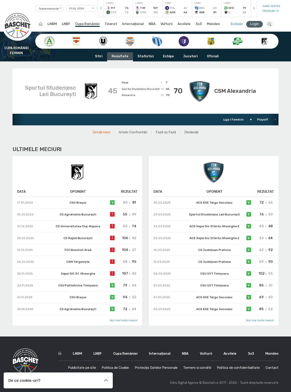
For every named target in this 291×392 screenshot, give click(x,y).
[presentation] (101, 8)
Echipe (168, 56)
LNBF (66, 24)
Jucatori (190, 56)
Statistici (146, 56)
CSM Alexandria (235, 91)
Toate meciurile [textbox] (49, 8)
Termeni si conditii (197, 368)
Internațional (133, 24)
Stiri (99, 56)
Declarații (191, 132)
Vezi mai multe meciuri (124, 320)
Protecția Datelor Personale (156, 368)
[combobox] (49, 8)
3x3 (199, 24)
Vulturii (167, 24)
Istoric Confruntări (133, 132)
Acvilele (184, 24)
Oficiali (213, 56)
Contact (272, 368)
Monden (213, 24)
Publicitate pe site (82, 368)
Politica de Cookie (115, 368)
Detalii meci (101, 132)
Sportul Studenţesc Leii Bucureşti (50, 91)
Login (254, 24)
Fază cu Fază (166, 132)
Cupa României (87, 24)
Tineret (111, 24)
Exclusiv (237, 24)
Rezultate (120, 56)
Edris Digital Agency (184, 383)
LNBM (52, 24)
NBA (152, 24)
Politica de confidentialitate (238, 368)
